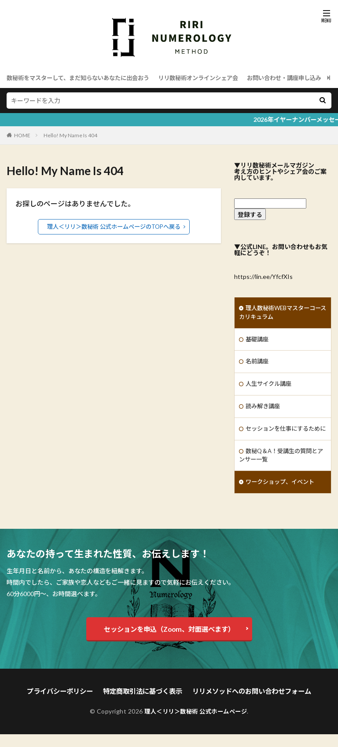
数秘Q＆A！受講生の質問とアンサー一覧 (281, 469)
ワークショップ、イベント (283, 496)
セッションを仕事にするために (282, 436)
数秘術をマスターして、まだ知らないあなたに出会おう (83, 77)
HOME (22, 135)
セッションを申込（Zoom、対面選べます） (169, 643)
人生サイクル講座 (270, 386)
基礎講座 (258, 340)
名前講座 (258, 363)
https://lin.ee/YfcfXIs (263, 276)
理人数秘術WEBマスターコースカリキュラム (280, 313)
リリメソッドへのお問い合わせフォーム (246, 704)
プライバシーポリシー (66, 704)
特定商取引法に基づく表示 (144, 704)
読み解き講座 (264, 409)
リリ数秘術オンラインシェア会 (212, 77)
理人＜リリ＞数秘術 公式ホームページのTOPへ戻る (114, 226)
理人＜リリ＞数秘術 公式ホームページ (196, 724)
